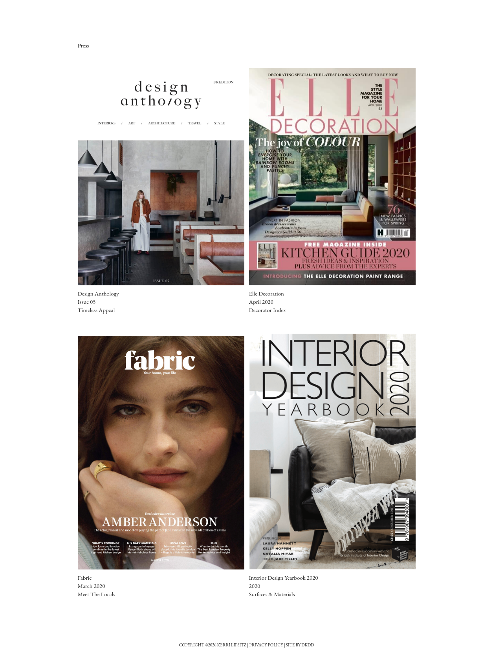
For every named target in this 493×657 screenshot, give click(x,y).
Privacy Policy (266, 645)
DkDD (307, 645)
